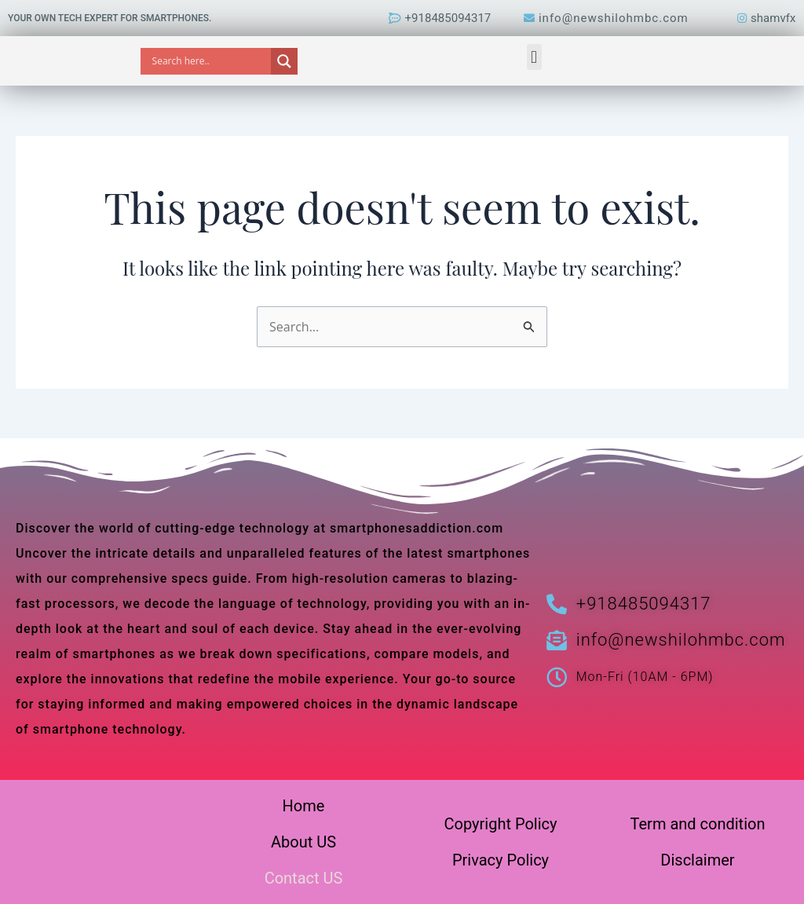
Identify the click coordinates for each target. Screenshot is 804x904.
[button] (534, 57)
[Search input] (209, 61)
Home (304, 805)
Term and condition (698, 823)
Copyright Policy (500, 823)
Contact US (304, 878)
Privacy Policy (500, 860)
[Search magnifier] (284, 61)
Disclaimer (697, 860)
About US (303, 842)
